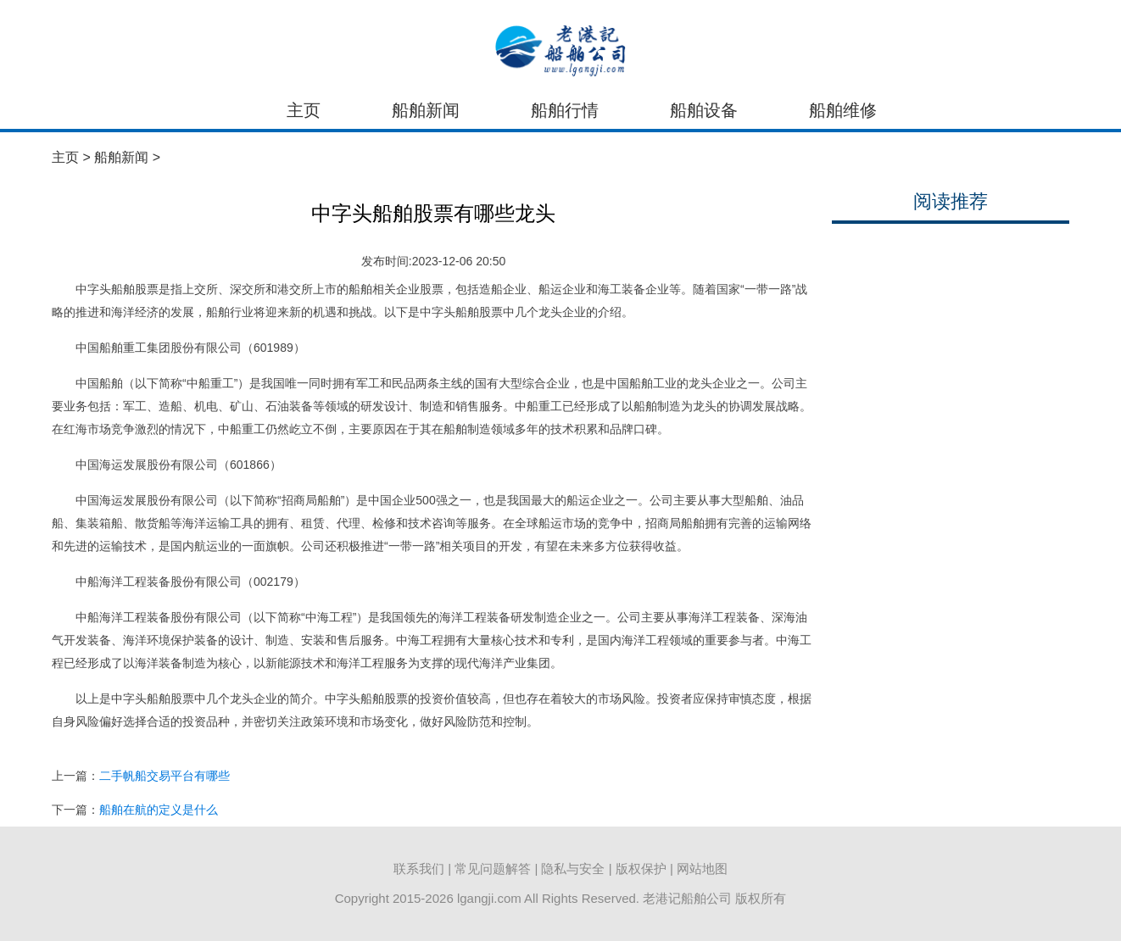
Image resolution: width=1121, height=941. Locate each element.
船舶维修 (843, 110)
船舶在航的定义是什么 (158, 809)
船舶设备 (704, 110)
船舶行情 (565, 110)
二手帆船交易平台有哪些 (164, 775)
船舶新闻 (426, 110)
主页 (304, 110)
